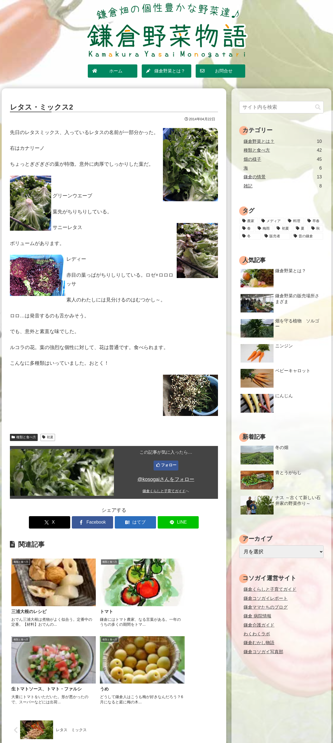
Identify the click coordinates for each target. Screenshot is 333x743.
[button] (318, 107)
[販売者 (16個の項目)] (276, 236)
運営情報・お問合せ (212, 727)
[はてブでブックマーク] (131, 522)
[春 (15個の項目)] (247, 228)
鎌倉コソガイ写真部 (263, 651)
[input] (281, 107)
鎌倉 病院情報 (257, 615)
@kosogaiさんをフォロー (166, 479)
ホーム (110, 727)
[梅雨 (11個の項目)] (264, 228)
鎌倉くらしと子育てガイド (164, 491)
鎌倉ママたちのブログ (266, 607)
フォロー (168, 465)
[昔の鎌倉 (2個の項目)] (307, 236)
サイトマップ (132, 727)
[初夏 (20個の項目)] (283, 228)
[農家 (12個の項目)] (249, 221)
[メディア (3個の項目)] (271, 221)
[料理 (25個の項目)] (294, 221)
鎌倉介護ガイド (259, 624)
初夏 (47, 437)
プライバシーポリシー (169, 727)
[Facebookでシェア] (96, 522)
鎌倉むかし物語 (259, 642)
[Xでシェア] (61, 522)
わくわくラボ (257, 633)
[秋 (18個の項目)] (316, 228)
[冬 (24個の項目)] (250, 236)
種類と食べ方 (24, 437)
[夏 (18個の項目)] (300, 228)
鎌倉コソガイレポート (266, 598)
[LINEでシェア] (166, 522)
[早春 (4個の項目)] (314, 221)
